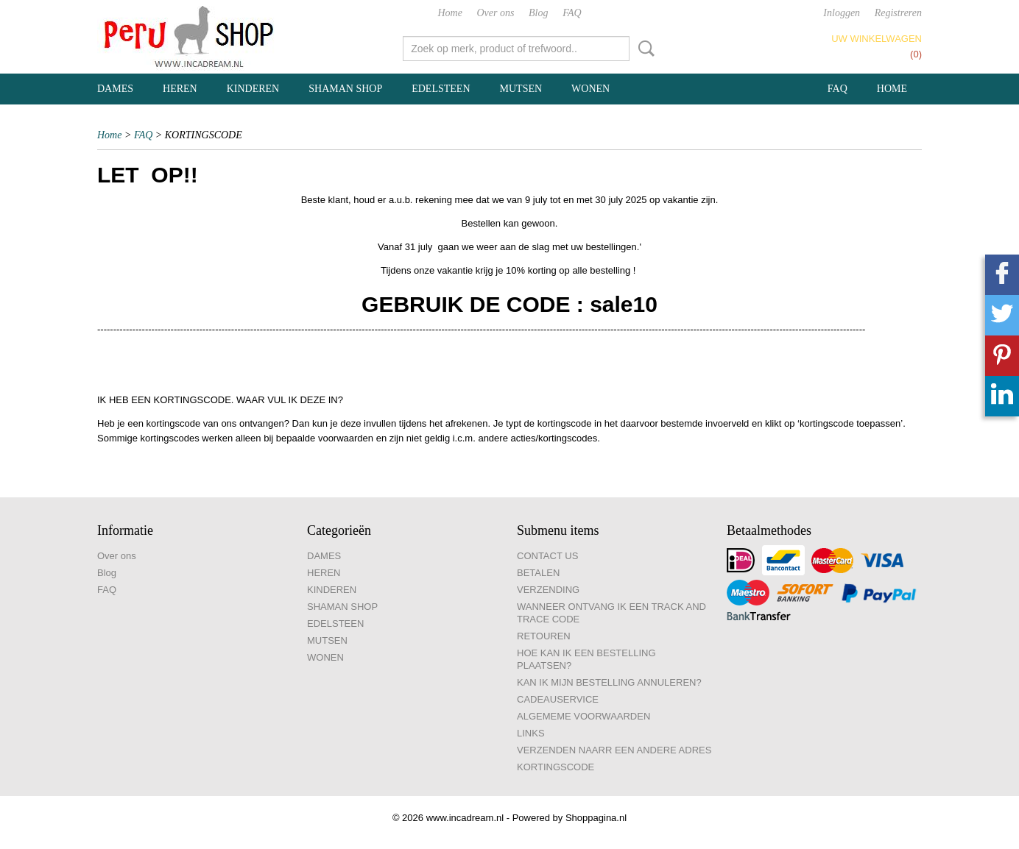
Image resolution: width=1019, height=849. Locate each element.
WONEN (590, 88)
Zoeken (643, 49)
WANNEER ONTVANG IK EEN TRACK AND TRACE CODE (611, 613)
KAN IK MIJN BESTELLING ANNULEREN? (609, 682)
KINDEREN (253, 88)
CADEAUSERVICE (558, 699)
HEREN (180, 88)
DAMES (115, 88)
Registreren (898, 12)
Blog (538, 12)
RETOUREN (544, 636)
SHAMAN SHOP (345, 88)
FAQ (572, 12)
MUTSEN (521, 88)
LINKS (531, 733)
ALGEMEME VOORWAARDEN (583, 716)
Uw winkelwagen (876, 38)
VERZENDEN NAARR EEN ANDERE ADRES (614, 750)
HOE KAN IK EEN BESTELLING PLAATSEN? (586, 659)
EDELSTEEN (441, 88)
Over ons (496, 12)
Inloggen (841, 12)
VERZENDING (548, 589)
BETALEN (538, 572)
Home (449, 12)
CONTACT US (547, 555)
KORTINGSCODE (555, 766)
